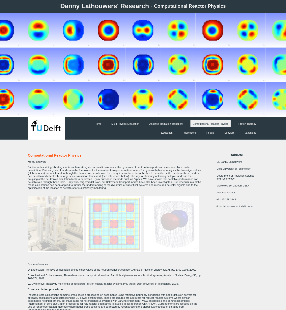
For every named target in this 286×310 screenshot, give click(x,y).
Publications (189, 132)
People (210, 132)
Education (167, 132)
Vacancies (250, 132)
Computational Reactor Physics (210, 123)
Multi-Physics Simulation (125, 123)
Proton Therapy (247, 123)
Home (98, 123)
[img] (143, 65)
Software (229, 132)
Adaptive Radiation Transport (166, 123)
